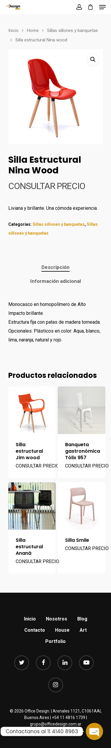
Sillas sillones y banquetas (72, 30)
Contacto (34, 630)
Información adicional (55, 281)
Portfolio (55, 641)
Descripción (55, 267)
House (62, 630)
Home (33, 30)
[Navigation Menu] (102, 7)
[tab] (55, 267)
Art (83, 630)
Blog (82, 619)
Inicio (13, 30)
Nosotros (56, 619)
